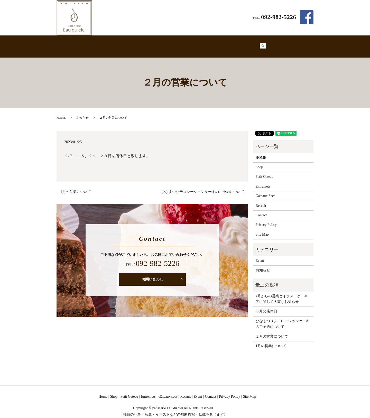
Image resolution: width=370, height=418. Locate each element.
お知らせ (82, 113)
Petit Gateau (142, 44)
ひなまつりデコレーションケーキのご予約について (202, 187)
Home (106, 44)
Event (236, 44)
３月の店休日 (266, 306)
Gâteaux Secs (195, 44)
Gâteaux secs (168, 392)
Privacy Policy (266, 220)
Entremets (168, 44)
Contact (254, 44)
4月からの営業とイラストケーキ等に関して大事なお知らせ (282, 294)
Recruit (219, 44)
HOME (61, 113)
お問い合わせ (152, 274)
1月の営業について (75, 187)
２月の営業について (272, 331)
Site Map (262, 229)
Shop (121, 44)
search (270, 44)
